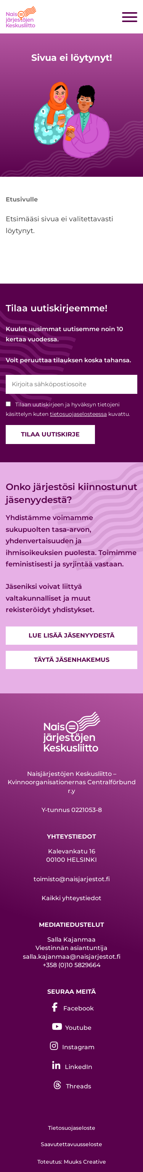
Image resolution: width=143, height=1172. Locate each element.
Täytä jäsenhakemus (71, 659)
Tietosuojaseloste (71, 1127)
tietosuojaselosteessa (78, 414)
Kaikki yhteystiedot (71, 898)
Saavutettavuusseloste (71, 1144)
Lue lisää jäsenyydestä (71, 635)
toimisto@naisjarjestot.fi (72, 879)
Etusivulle (22, 199)
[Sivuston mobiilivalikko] (129, 17)
